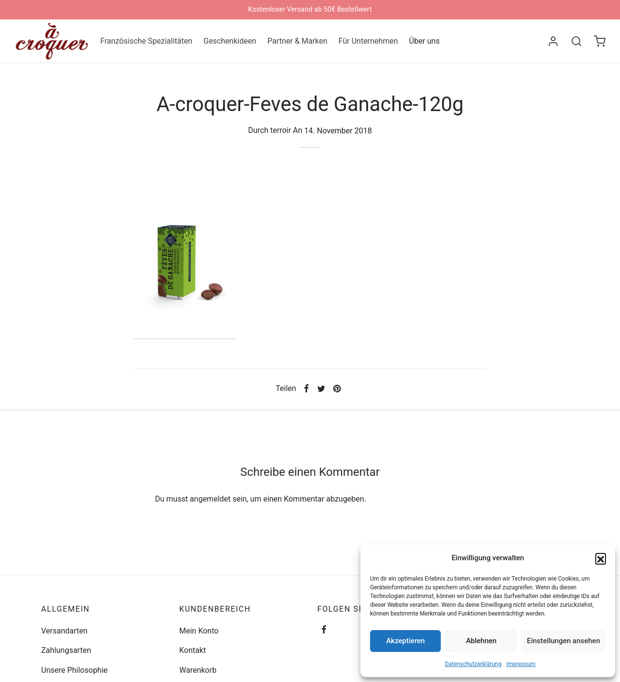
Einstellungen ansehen (563, 640)
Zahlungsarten (66, 655)
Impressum (520, 664)
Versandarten (64, 635)
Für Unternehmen (368, 41)
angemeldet (210, 504)
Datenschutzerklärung (473, 664)
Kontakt (192, 655)
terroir (280, 135)
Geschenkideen (229, 41)
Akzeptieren (405, 640)
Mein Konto (198, 635)
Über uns (424, 41)
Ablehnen (481, 640)
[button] (600, 558)
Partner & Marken (297, 41)
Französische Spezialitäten (146, 41)
